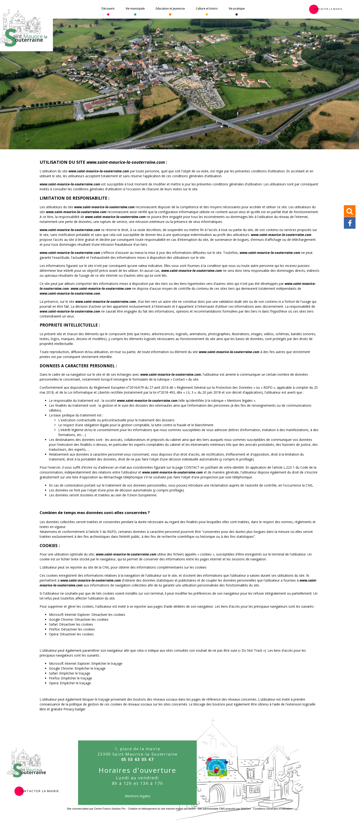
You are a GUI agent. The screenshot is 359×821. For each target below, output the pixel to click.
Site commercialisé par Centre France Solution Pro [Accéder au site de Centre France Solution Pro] (96, 808)
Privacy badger (74, 709)
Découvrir (108, 8)
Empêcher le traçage (106, 663)
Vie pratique (237, 8)
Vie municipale (135, 8)
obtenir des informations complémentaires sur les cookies (163, 567)
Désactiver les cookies (108, 614)
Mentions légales (137, 796)
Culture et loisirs (207, 8)
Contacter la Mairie (328, 9)
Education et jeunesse (170, 8)
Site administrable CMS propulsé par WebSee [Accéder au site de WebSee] (224, 808)
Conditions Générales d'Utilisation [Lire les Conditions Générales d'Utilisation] (272, 808)
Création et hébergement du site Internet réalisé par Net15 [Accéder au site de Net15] (161, 808)
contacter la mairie (39, 790)
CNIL (309, 485)
